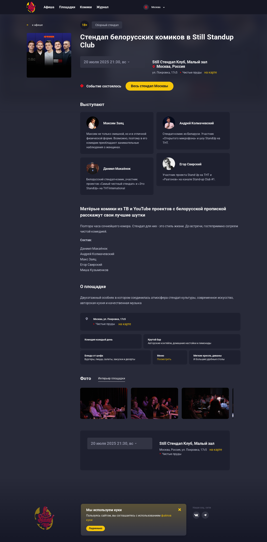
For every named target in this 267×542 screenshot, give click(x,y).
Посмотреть (164, 359)
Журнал (102, 7)
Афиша (49, 7)
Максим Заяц (113, 123)
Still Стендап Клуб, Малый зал (179, 62)
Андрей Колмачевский (197, 123)
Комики (86, 7)
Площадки (67, 7)
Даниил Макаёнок (117, 169)
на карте (210, 72)
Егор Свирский (190, 164)
